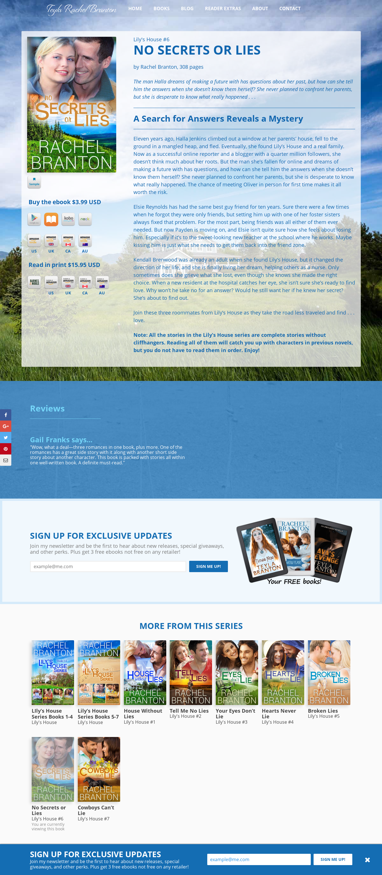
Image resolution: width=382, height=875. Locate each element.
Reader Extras (223, 8)
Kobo (68, 219)
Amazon (51, 282)
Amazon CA (85, 282)
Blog (187, 8)
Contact (290, 8)
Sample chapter (34, 182)
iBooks (51, 219)
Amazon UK (68, 282)
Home (135, 8)
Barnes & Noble (34, 282)
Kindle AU (85, 240)
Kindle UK (51, 240)
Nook (85, 219)
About (260, 8)
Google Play (34, 219)
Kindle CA (68, 240)
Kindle (34, 240)
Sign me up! (208, 566)
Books (162, 8)
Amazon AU (102, 282)
